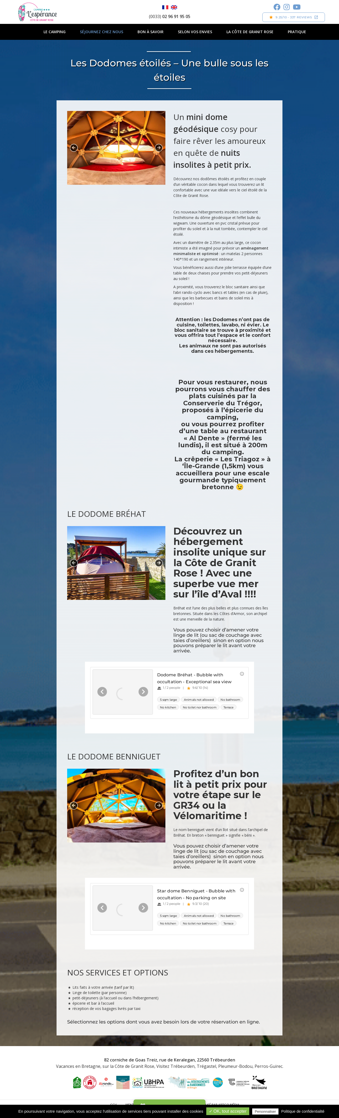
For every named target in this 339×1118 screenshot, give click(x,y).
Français (165, 7)
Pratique (297, 31)
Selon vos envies (195, 31)
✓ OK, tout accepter (228, 1111)
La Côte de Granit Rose (249, 31)
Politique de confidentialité (302, 1111)
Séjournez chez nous (101, 31)
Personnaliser (265, 1111)
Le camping (55, 31)
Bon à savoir (151, 31)
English (174, 7)
